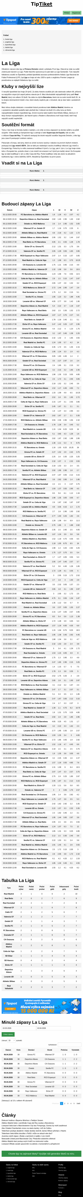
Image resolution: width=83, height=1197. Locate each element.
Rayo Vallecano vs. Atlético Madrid (34, 598)
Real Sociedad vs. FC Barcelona (34, 434)
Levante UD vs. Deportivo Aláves (34, 680)
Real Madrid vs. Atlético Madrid (34, 845)
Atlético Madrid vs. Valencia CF (34, 269)
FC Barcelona (8, 930)
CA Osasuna (9, 939)
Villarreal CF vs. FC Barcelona (34, 356)
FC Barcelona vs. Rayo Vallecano (34, 827)
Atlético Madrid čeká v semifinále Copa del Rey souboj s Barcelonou (28, 1123)
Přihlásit (66, 13)
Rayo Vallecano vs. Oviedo (34, 552)
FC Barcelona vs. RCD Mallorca (34, 543)
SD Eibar (9, 956)
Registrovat (76, 13)
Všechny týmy (62, 1170)
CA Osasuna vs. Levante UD (34, 265)
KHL (33, 1170)
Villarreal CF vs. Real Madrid (34, 479)
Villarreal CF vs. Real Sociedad (34, 817)
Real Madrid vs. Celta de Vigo (34, 260)
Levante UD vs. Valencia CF (34, 589)
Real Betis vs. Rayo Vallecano (34, 635)
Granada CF (9, 935)
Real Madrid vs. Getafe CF (34, 708)
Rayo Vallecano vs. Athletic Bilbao (34, 689)
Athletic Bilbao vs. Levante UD (34, 534)
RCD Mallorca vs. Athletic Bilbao (34, 420)
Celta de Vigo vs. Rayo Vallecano (34, 402)
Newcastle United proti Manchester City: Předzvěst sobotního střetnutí (28, 1139)
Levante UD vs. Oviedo (34, 808)
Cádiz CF (9, 912)
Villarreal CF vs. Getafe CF (34, 228)
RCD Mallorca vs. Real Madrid (34, 858)
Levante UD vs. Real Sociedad (34, 333)
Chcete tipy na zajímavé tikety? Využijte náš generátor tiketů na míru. (41, 1154)
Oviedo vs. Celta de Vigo (34, 347)
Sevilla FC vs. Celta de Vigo (34, 379)
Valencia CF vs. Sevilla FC (34, 251)
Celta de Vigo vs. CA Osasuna (34, 548)
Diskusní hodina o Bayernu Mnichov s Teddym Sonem (22, 1120)
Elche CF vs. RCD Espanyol (34, 676)
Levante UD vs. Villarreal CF (34, 301)
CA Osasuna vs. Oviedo (34, 425)
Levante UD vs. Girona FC (34, 731)
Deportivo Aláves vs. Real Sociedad (34, 219)
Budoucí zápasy (63, 1180)
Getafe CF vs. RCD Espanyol (34, 283)
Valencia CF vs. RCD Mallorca (34, 352)
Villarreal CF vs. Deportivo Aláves (34, 388)
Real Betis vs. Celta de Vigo (34, 772)
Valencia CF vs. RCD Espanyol (34, 475)
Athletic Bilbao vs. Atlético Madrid (34, 237)
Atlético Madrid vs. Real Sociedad (34, 712)
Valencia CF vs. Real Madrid (34, 566)
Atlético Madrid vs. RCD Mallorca (34, 443)
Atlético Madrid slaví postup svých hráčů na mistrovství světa (25, 1141)
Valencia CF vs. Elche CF (34, 384)
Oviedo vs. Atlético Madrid (34, 694)
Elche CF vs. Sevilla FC (34, 406)
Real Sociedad (9, 903)
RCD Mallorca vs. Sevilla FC (34, 511)
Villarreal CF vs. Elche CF (34, 744)
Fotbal (6, 35)
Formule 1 (61, 1188)
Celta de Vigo (8, 951)
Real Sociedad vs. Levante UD (34, 868)
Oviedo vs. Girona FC (34, 525)
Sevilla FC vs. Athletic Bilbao (34, 470)
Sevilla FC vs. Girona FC (34, 562)
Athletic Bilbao (9, 981)
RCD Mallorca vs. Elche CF (34, 288)
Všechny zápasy (63, 1178)
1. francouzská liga (11, 1179)
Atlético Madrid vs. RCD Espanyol (34, 626)
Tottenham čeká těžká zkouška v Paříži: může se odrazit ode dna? (27, 1133)
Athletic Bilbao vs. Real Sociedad (34, 484)
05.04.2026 (8, 1059)
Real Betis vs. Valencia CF (34, 489)
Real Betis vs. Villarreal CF (34, 397)
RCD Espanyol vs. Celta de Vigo (34, 580)
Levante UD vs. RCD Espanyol (34, 370)
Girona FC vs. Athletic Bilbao (34, 776)
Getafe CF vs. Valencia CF (34, 415)
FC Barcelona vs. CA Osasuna (34, 274)
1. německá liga (9, 50)
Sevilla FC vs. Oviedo (34, 297)
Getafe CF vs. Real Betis (34, 717)
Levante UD (9, 977)
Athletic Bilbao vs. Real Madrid (34, 233)
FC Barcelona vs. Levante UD (34, 630)
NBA (33, 1176)
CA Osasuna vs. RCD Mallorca (34, 735)
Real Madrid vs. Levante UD (34, 429)
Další (78, 1103)
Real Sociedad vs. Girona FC (34, 292)
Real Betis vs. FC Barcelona (34, 242)
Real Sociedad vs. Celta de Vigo (34, 466)
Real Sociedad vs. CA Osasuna (34, 795)
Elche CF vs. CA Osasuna (34, 575)
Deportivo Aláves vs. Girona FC (34, 662)
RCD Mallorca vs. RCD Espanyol (34, 781)
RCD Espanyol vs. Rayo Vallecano (34, 256)
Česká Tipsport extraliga (39, 1173)
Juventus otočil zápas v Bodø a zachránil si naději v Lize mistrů (26, 1136)
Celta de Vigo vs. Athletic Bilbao (34, 278)
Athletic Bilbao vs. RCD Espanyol (34, 315)
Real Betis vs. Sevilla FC (34, 671)
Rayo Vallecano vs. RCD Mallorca (34, 374)
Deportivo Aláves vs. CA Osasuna (34, 849)
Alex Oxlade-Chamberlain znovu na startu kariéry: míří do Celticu (26, 1128)
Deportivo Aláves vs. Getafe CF (34, 530)
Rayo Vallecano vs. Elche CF (34, 863)
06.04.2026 (8, 1055)
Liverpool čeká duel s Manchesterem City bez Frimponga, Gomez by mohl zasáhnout (34, 1126)
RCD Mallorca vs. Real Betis (34, 594)
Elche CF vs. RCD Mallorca (34, 836)
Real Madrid (9, 894)
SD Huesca (8, 960)
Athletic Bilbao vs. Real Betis (34, 822)
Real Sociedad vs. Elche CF (34, 557)
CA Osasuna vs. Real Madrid (34, 648)
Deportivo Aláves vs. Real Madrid (34, 306)
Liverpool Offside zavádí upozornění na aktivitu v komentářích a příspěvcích (31, 1144)
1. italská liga (8, 47)
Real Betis (9, 898)
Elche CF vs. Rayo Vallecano (34, 324)
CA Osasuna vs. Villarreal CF (34, 516)
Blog (59, 1195)
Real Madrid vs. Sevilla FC (34, 342)
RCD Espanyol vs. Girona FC (34, 411)
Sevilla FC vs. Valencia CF (34, 840)
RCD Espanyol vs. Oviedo (34, 753)
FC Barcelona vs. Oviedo (34, 447)
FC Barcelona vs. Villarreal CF (34, 667)
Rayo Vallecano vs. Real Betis (34, 310)
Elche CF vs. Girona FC (34, 246)
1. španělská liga (9, 45)
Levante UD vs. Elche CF (34, 457)
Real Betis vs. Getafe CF (34, 320)
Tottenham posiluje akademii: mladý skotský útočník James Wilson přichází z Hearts (34, 1131)
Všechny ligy (62, 1168)
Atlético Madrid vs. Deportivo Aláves (34, 393)
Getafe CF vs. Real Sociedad (34, 361)
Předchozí (55, 1103)
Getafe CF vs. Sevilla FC (34, 644)
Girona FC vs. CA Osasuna (34, 365)
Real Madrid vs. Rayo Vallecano (34, 521)
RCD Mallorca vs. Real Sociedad (34, 685)
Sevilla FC (9, 926)
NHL (33, 1168)
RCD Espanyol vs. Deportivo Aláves (34, 498)
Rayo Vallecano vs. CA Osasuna (34, 461)
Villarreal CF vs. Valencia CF (34, 658)
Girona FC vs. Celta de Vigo (34, 703)
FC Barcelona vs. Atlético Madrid (34, 215)
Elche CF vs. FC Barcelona (34, 493)
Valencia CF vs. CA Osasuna (34, 699)
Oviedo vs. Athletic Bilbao (34, 607)
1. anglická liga (8, 42)
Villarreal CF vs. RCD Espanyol (34, 571)
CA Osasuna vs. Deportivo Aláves (34, 338)
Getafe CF (9, 921)
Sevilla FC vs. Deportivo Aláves (34, 612)
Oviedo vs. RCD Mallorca (34, 224)
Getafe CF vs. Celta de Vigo (34, 502)
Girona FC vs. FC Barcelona (34, 616)
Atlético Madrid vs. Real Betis (34, 539)
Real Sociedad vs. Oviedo (34, 653)
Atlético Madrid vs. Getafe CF (34, 763)
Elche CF (9, 965)
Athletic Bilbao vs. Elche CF (34, 621)
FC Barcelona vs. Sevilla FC (34, 767)
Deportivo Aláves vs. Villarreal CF (34, 758)
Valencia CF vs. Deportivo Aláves (34, 749)
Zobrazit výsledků (12, 1040)
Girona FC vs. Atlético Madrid (34, 329)
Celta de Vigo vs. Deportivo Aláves (34, 831)
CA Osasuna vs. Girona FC (34, 813)
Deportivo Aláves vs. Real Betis (34, 438)
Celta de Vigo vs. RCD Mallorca (34, 639)
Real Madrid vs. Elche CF (34, 785)
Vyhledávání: (64, 1045)
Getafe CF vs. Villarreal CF (34, 584)
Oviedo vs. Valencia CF (34, 790)
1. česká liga (7, 39)
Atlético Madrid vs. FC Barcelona (34, 854)
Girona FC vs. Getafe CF (34, 452)
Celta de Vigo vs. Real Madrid (34, 726)
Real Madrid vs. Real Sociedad (34, 603)
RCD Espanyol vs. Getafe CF (34, 804)
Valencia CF (9, 917)
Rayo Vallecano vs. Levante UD (34, 799)
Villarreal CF (9, 908)
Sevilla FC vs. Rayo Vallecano (34, 740)
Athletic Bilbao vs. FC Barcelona (34, 721)
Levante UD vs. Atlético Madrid (34, 507)
